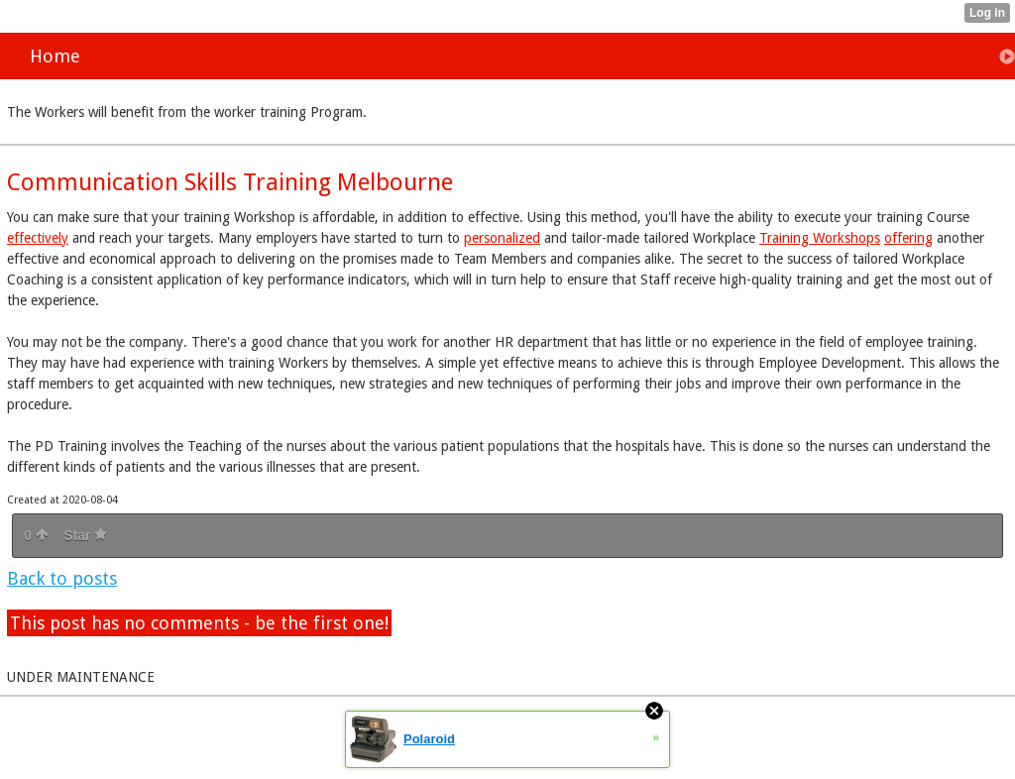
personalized (502, 238)
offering (908, 238)
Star (85, 535)
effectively (37, 238)
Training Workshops (819, 238)
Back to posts (62, 578)
